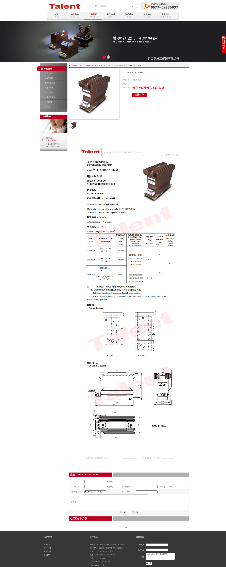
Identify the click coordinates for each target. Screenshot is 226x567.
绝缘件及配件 (49, 97)
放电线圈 (48, 102)
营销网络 (47, 555)
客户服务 (147, 15)
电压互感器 (48, 78)
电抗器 (47, 107)
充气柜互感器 (49, 83)
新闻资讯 (111, 15)
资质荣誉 (129, 15)
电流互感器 (48, 73)
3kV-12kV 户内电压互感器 (114, 65)
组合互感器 (48, 92)
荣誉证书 (47, 551)
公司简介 (47, 544)
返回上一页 (129, 527)
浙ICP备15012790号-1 (98, 565)
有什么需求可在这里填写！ (160, 556)
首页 (56, 15)
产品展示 (93, 15)
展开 (224, 44)
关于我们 (75, 15)
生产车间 (47, 548)
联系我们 (165, 15)
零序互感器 (48, 88)
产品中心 (88, 65)
